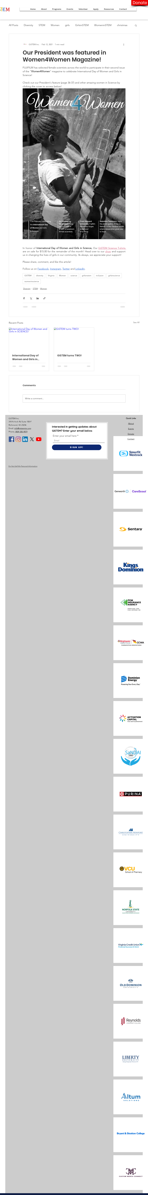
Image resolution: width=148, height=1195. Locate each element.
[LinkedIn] (25, 439)
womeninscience (31, 281)
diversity (39, 275)
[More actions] (123, 44)
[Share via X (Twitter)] (30, 298)
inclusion (100, 275)
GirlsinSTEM (82, 25)
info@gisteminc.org (22, 428)
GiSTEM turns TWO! (69, 355)
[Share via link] (44, 298)
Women (55, 25)
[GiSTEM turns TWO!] (74, 339)
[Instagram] (18, 439)
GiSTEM (27, 275)
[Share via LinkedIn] (37, 298)
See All (136, 322)
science (74, 275)
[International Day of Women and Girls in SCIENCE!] (29, 339)
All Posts (13, 25)
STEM (42, 25)
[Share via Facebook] (24, 298)
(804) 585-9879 (21, 431)
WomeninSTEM (102, 25)
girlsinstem (86, 275)
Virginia (51, 275)
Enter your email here (65, 436)
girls (67, 25)
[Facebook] (11, 439)
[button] (96, 9)
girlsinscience (114, 275)
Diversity (28, 25)
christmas (122, 25)
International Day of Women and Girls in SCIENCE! (25, 357)
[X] (32, 439)
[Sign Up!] (76, 447)
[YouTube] (38, 439)
